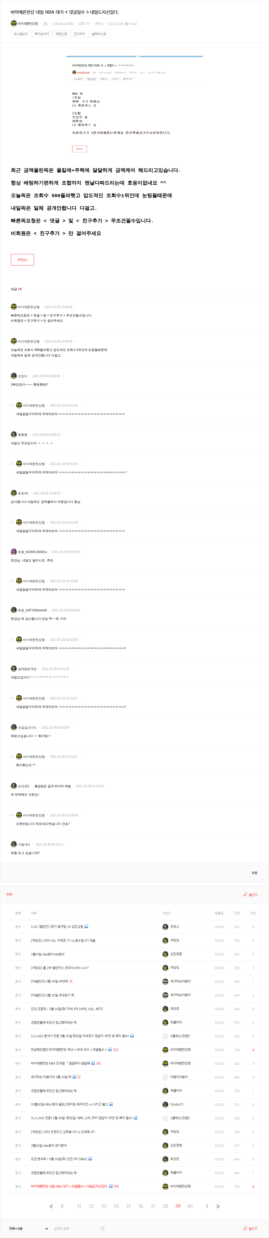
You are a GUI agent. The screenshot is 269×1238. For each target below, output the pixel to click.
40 (190, 1206)
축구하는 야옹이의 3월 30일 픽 (51, 1077)
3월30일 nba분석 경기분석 (49, 1146)
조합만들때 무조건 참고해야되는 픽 (54, 1023)
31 (79, 1206)
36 (140, 1206)
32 (91, 1206)
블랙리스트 (99, 34)
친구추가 (79, 34)
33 (103, 1206)
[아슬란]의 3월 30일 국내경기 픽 (52, 995)
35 (128, 1206)
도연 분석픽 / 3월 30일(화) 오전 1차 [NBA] (59, 1159)
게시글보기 (21, 34)
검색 (103, 1229)
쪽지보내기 (42, 34)
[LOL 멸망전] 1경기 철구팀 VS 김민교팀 (57, 927)
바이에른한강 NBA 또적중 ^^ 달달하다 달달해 (60, 1063)
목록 (254, 873)
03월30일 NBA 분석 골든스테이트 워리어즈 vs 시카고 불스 (69, 1104)
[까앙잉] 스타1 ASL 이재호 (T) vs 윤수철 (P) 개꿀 (63, 941)
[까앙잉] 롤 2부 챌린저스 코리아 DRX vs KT (60, 968)
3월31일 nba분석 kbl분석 (47, 954)
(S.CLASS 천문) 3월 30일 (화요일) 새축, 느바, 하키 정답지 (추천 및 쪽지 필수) (82, 1118)
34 (116, 1206)
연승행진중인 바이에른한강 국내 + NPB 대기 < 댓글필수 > (69, 1050)
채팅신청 (61, 34)
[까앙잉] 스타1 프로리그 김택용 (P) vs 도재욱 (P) (63, 1132)
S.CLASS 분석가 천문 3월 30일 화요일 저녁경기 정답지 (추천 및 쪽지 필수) (80, 1036)
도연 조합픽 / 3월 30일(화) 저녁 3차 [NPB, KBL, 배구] (67, 1009)
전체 (9, 895)
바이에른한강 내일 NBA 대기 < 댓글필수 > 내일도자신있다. (69, 1186)
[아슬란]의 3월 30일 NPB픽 (49, 981)
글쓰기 (253, 895)
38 (165, 1206)
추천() (22, 260)
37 (153, 1206)
